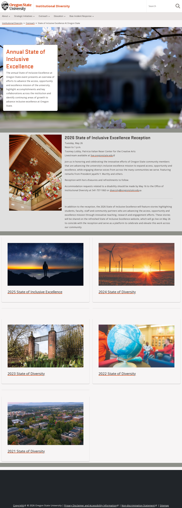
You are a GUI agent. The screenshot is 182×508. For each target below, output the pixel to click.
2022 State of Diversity (117, 373)
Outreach (30, 23)
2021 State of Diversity (26, 451)
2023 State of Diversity (26, 373)
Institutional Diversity (53, 6)
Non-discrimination (139, 505)
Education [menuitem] (58, 16)
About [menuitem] (5, 16)
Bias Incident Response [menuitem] (81, 16)
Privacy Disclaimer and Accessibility (91, 505)
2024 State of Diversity (117, 291)
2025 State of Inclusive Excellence (35, 291)
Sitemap (164, 505)
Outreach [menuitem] (43, 16)
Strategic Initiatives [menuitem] (23, 16)
